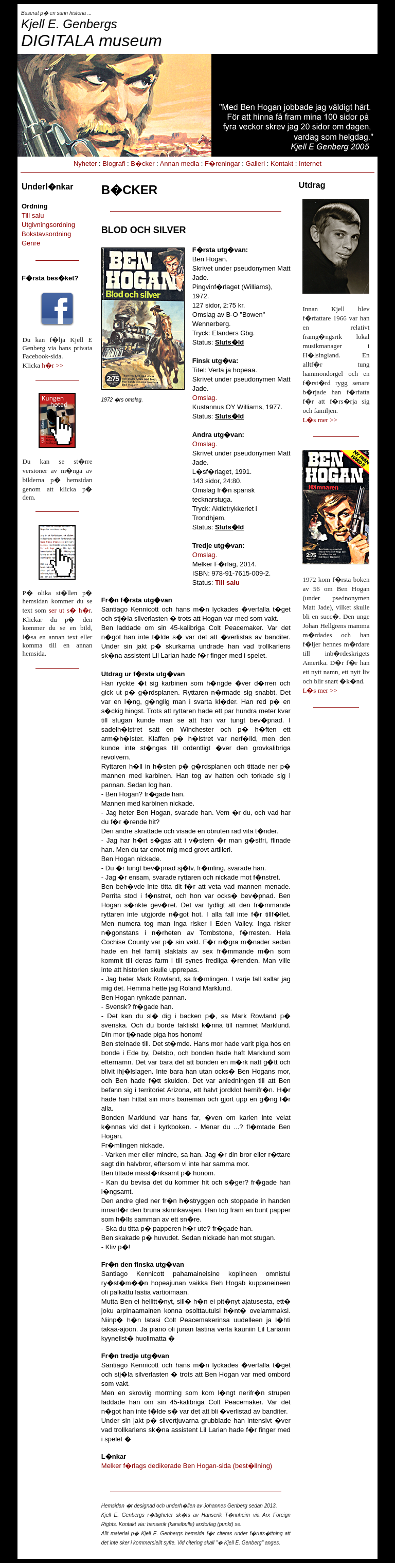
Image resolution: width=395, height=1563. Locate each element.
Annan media (180, 163)
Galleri (255, 163)
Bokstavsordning (46, 234)
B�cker (142, 163)
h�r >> (52, 365)
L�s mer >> (319, 420)
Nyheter (85, 163)
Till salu (33, 215)
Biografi (113, 163)
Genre (31, 243)
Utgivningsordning (48, 224)
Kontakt (282, 163)
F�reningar (222, 163)
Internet (310, 163)
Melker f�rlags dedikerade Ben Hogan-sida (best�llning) (186, 1466)
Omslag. (204, 398)
